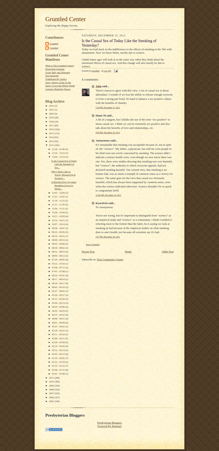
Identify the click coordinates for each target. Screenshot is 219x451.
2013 (51, 141)
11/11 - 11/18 (58, 204)
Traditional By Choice (56, 79)
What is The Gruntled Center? (59, 65)
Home (128, 251)
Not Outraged (51, 75)
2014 (51, 137)
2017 (51, 125)
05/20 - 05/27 (58, 295)
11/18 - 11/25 (58, 200)
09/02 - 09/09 (58, 243)
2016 (51, 129)
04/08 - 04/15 (58, 318)
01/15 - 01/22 (58, 365)
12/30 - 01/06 (58, 149)
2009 (51, 385)
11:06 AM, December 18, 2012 (108, 195)
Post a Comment (93, 244)
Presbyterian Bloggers (109, 422)
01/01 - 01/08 (58, 373)
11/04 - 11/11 (58, 208)
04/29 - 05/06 (58, 307)
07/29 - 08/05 (58, 259)
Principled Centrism (55, 69)
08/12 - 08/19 (58, 251)
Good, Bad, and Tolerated (57, 72)
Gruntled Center (65, 19)
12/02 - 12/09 (58, 192)
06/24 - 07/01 (58, 275)
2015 (51, 133)
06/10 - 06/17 (58, 283)
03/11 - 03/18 (58, 334)
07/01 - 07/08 (58, 271)
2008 (51, 389)
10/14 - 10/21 (58, 220)
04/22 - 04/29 (58, 311)
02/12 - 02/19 (58, 350)
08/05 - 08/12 (58, 255)
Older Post (168, 251)
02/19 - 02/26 (58, 346)
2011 (51, 377)
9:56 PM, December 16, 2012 (108, 132)
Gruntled (54, 43)
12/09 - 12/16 (58, 157)
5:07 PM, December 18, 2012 (108, 237)
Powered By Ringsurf (110, 426)
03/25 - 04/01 (58, 326)
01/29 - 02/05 (58, 358)
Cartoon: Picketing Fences (58, 89)
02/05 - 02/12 (58, 354)
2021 (51, 109)
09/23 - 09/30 (58, 232)
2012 (51, 145)
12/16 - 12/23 (58, 153)
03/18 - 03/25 (58, 330)
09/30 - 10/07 (58, 228)
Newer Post (88, 251)
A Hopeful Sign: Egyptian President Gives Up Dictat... (63, 185)
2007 (51, 393)
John (98, 86)
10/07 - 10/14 (58, 224)
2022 (51, 105)
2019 (51, 117)
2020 (51, 113)
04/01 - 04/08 (58, 322)
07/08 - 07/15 (58, 267)
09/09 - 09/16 (58, 240)
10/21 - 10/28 (58, 216)
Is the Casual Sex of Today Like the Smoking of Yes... (64, 164)
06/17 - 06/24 (58, 279)
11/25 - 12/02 (58, 196)
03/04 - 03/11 (58, 338)
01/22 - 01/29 (58, 362)
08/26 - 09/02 (58, 248)
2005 (51, 401)
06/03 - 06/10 (58, 287)
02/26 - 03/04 (58, 342)
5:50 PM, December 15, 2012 (108, 107)
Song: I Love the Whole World (60, 85)
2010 (51, 381)
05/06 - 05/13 (58, 303)
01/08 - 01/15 (58, 370)
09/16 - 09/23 (58, 236)
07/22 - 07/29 (58, 263)
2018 (51, 121)
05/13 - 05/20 (58, 299)
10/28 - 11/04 (58, 212)
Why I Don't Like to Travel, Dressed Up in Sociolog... (63, 174)
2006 (51, 397)
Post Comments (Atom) (110, 259)
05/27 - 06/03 (58, 291)
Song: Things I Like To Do (58, 82)
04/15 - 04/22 (58, 314)
